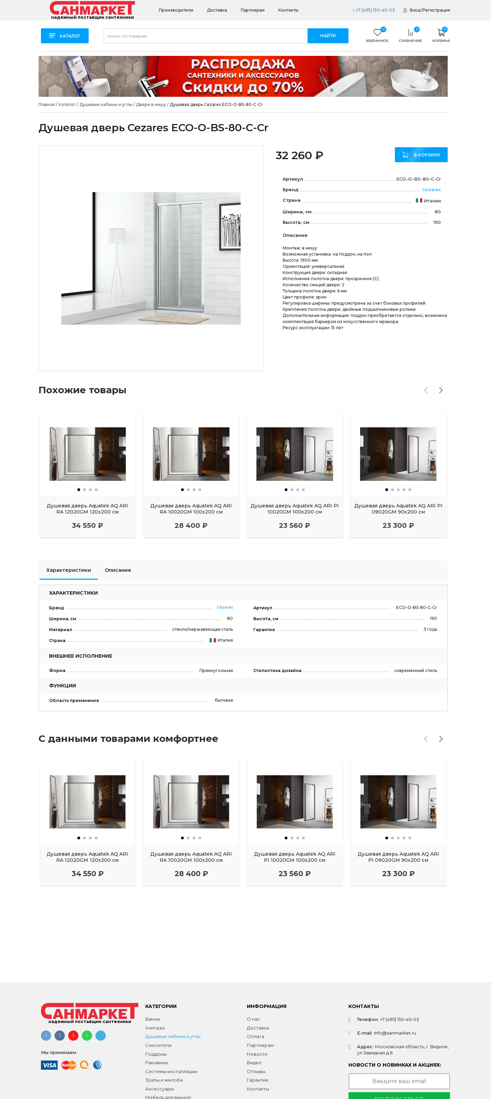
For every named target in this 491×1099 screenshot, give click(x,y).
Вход (415, 10)
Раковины (156, 1062)
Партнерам (253, 10)
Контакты (288, 10)
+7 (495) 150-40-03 (374, 10)
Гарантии (257, 1080)
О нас (253, 1019)
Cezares (431, 189)
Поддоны (156, 1054)
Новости (257, 1054)
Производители (176, 10)
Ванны (152, 1019)
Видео (254, 1062)
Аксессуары (159, 1089)
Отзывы (256, 1071)
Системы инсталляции (171, 1071)
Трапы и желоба (164, 1080)
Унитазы (155, 1028)
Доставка (217, 10)
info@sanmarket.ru (395, 1033)
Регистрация (436, 10)
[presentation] (425, 390)
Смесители (158, 1045)
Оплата (255, 1036)
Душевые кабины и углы (172, 1036)
